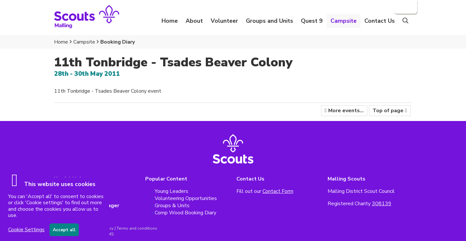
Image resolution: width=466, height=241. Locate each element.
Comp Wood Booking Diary (185, 212)
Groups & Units (172, 205)
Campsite (84, 42)
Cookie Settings (26, 229)
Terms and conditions (137, 228)
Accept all (64, 230)
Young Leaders (171, 191)
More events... (346, 110)
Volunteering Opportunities (186, 198)
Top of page (388, 110)
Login (405, 7)
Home (170, 21)
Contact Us (379, 21)
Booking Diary (117, 42)
